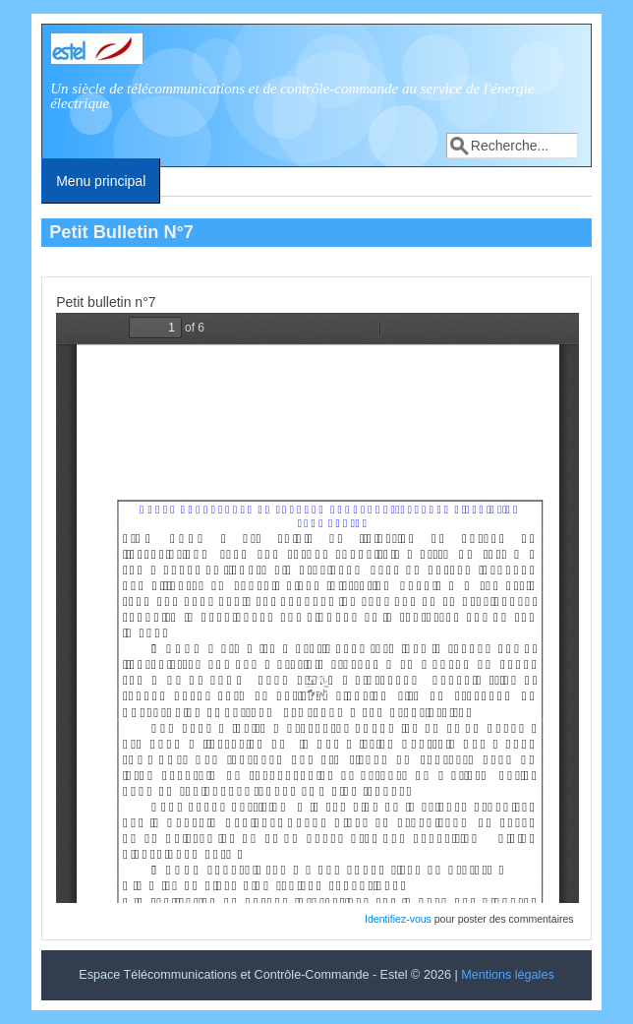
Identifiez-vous (398, 919)
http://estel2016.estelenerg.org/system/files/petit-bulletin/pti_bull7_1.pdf (317, 608)
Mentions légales (507, 975)
